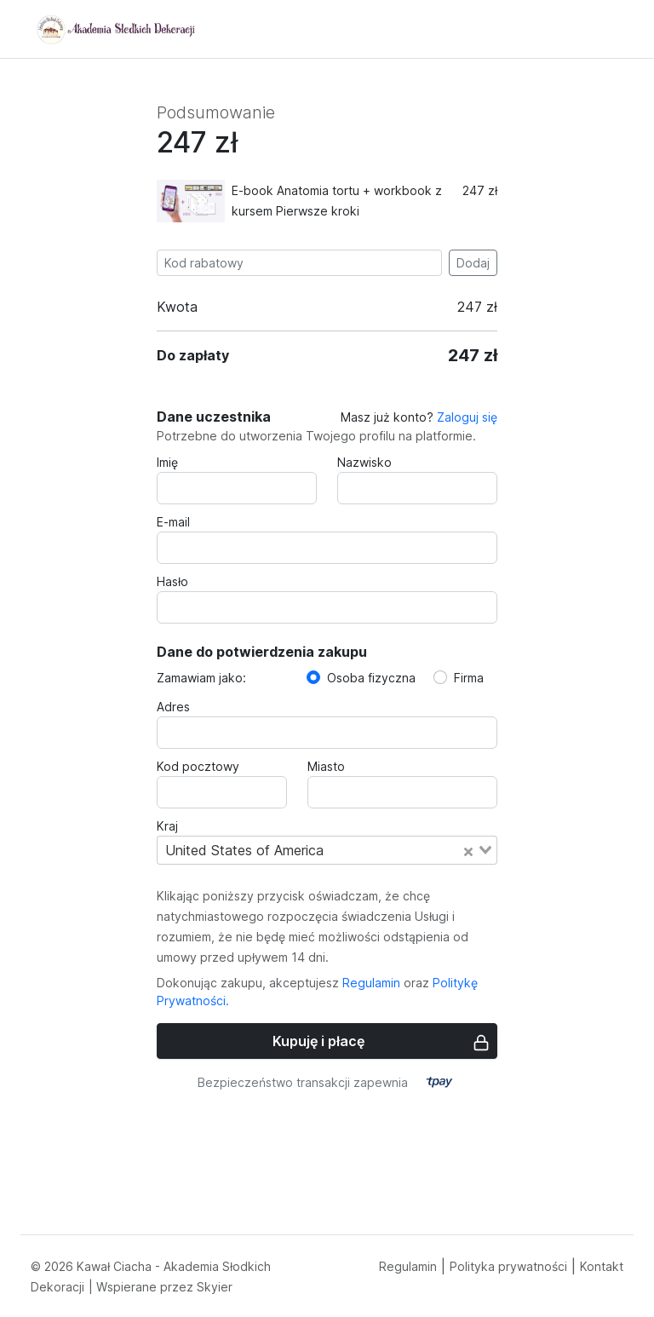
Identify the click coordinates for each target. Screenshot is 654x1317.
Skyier (214, 1287)
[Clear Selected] (468, 850)
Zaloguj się (467, 417)
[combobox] (327, 850)
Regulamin (371, 982)
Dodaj (473, 263)
